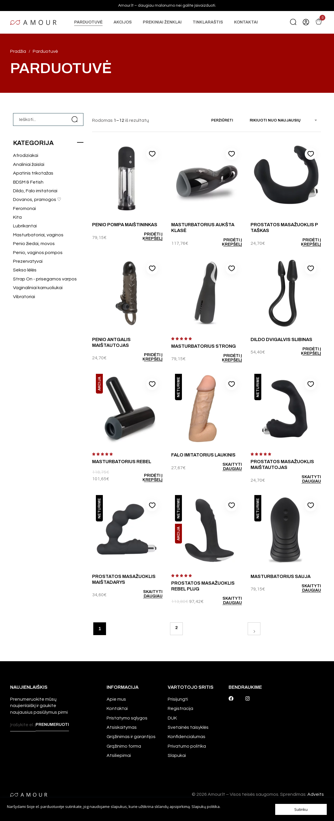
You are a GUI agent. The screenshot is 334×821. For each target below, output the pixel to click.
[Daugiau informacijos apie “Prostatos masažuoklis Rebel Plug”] (225, 600)
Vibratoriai (24, 296)
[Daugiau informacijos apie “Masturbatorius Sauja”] (304, 588)
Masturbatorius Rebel (121, 461)
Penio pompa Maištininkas (124, 224)
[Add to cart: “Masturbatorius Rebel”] (146, 477)
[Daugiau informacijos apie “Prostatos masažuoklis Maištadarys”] (146, 594)
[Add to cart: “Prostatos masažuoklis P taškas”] (304, 242)
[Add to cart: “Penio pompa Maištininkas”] (146, 236)
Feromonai (24, 208)
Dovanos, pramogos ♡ (37, 199)
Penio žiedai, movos (34, 243)
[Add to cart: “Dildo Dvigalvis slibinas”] (304, 351)
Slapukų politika (205, 806)
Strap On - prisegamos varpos (45, 279)
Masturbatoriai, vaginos (38, 235)
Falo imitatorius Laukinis (203, 454)
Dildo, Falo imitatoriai (35, 191)
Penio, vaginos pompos (38, 252)
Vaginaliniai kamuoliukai (38, 287)
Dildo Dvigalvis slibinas (281, 339)
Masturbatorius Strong (203, 346)
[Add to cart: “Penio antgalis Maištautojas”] (146, 357)
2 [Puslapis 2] (176, 628)
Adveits (315, 794)
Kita (17, 217)
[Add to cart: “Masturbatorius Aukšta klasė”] (225, 242)
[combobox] (285, 120)
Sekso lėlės (24, 270)
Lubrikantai (25, 226)
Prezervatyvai (28, 261)
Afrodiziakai (25, 155)
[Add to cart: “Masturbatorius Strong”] (225, 358)
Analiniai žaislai (28, 164)
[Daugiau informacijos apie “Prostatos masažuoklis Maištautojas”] (304, 479)
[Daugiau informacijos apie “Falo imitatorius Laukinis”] (225, 466)
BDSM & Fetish (28, 182)
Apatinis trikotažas (33, 173)
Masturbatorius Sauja (281, 576)
